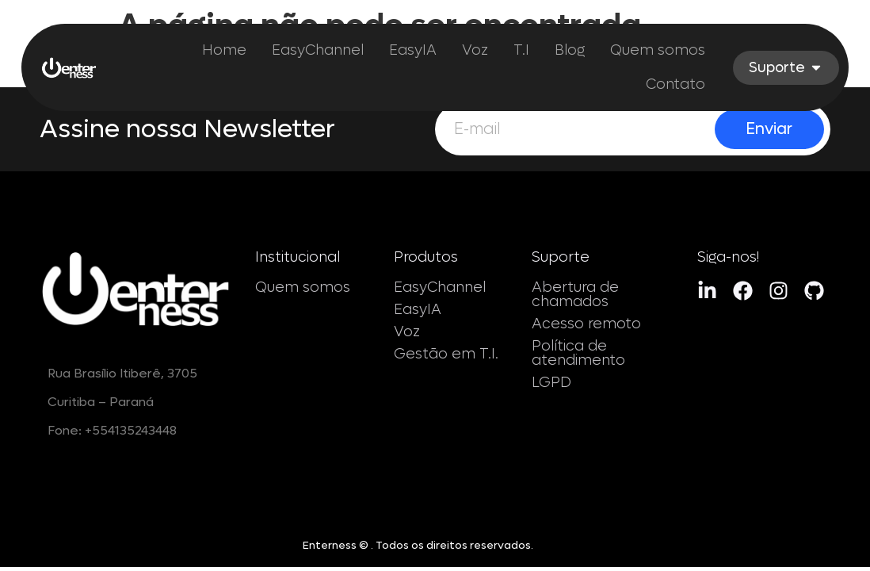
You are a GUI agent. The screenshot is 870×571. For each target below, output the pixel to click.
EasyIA (417, 310)
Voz (407, 332)
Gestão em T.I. (446, 354)
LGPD (551, 383)
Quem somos (302, 287)
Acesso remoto (586, 324)
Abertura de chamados (575, 294)
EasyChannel (440, 287)
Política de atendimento (578, 353)
